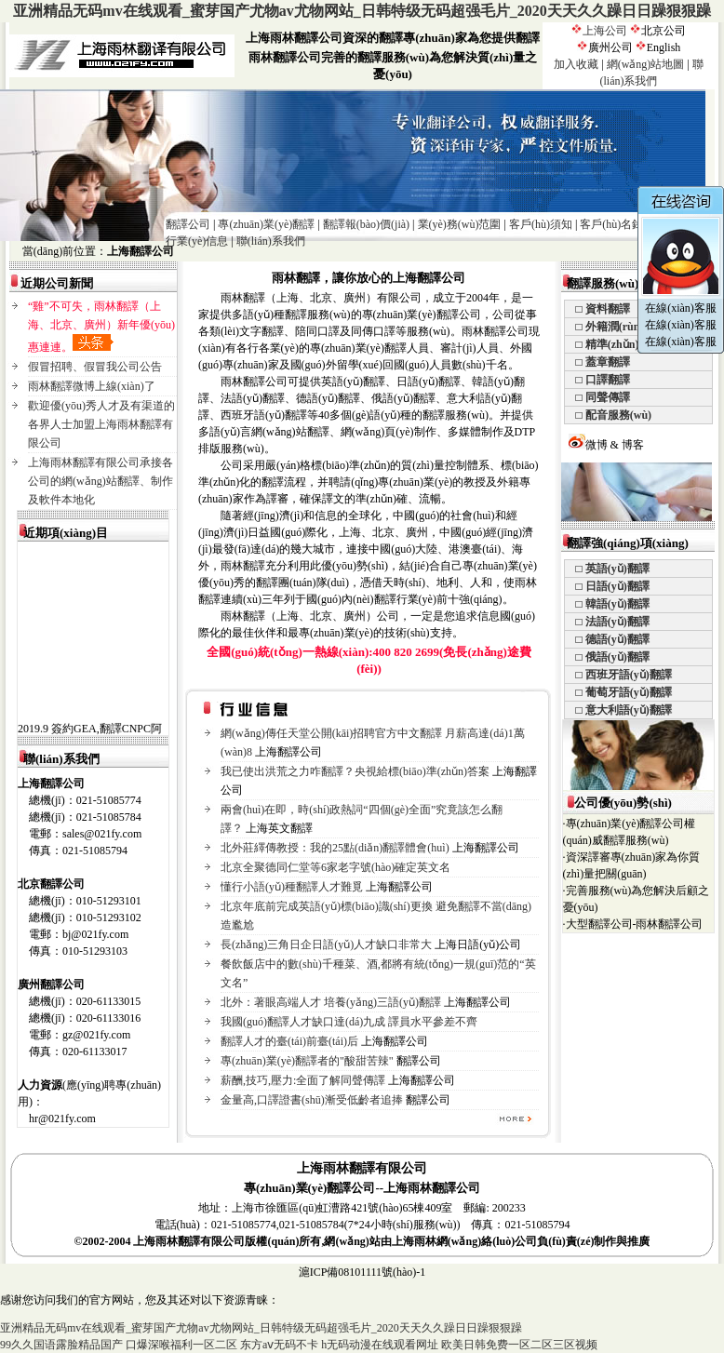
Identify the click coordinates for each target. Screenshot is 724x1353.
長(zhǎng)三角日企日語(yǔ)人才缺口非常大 (326, 944)
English (664, 47)
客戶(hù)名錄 (611, 224)
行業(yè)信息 (197, 241)
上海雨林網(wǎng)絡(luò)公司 (464, 1241)
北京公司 (663, 30)
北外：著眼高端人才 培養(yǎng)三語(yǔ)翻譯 (331, 1002)
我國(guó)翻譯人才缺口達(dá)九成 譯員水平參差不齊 (349, 1021)
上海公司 (605, 30)
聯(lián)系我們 (270, 241)
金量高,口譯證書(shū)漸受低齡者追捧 (312, 1099)
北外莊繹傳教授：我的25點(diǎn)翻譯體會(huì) (335, 847)
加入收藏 (576, 64)
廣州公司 (610, 47)
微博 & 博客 (606, 444)
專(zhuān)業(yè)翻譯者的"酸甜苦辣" (307, 1060)
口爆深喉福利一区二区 (181, 1344)
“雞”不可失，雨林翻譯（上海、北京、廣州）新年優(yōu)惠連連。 (101, 327)
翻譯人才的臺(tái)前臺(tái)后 (289, 1041)
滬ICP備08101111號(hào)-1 (362, 1272)
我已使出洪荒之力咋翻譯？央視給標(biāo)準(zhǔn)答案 (355, 771)
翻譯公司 (188, 224)
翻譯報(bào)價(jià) (366, 224)
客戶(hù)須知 (540, 224)
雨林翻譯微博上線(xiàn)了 (91, 386)
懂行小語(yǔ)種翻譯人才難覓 (292, 886)
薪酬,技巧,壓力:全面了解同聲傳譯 (303, 1080)
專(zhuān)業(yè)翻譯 (266, 224)
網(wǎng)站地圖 (646, 64)
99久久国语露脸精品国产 (61, 1344)
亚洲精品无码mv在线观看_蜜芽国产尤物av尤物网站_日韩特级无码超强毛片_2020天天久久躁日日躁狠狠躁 (361, 11)
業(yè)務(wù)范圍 (460, 224)
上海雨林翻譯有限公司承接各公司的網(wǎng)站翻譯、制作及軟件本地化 (100, 481)
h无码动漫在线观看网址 (379, 1344)
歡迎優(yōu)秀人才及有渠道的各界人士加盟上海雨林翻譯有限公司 (101, 424)
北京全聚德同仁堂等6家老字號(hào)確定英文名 (335, 867)
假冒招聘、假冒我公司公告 (95, 366)
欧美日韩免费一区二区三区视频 (519, 1344)
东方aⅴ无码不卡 (279, 1344)
